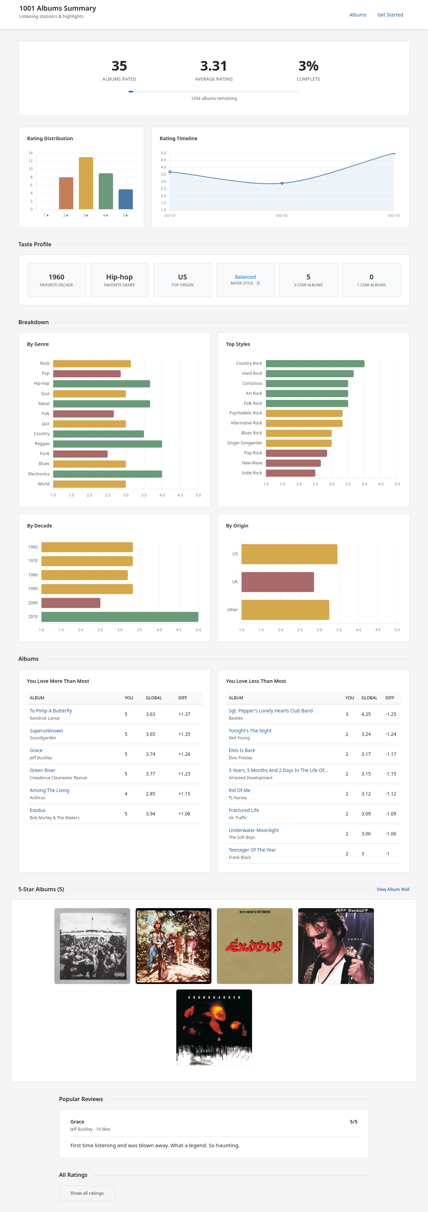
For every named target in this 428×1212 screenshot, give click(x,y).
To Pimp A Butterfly (51, 710)
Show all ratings (87, 1193)
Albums (358, 14)
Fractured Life (244, 810)
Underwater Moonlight (254, 830)
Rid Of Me (240, 790)
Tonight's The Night (250, 730)
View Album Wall (393, 889)
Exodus (38, 810)
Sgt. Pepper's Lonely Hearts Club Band (271, 710)
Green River (43, 770)
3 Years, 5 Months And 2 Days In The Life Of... (278, 770)
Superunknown (46, 730)
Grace (36, 750)
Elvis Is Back (242, 750)
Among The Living (50, 790)
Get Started (390, 14)
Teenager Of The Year (252, 849)
